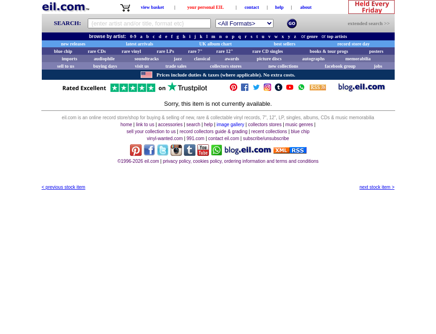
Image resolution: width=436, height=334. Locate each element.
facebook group (340, 66)
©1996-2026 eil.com (138, 161)
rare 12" (224, 51)
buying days (105, 66)
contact (252, 7)
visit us (142, 66)
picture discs (269, 58)
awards (232, 58)
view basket (152, 7)
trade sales (175, 66)
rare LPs (165, 51)
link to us (145, 124)
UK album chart (215, 43)
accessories (170, 124)
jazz (178, 58)
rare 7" (195, 51)
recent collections (269, 131)
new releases (73, 43)
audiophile (104, 58)
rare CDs (97, 51)
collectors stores (225, 66)
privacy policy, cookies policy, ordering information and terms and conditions (241, 161)
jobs (378, 66)
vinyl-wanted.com (164, 138)
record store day (354, 43)
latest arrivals (139, 43)
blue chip (63, 51)
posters (376, 51)
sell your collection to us (151, 131)
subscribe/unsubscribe (266, 138)
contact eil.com (223, 138)
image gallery (230, 124)
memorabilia (358, 58)
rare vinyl (131, 51)
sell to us (65, 66)
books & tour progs (329, 51)
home (126, 124)
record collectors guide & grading (213, 131)
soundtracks (147, 58)
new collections (283, 66)
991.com (195, 138)
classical (202, 58)
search (193, 124)
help (279, 7)
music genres (299, 124)
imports (69, 58)
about (306, 7)
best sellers (284, 43)
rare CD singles (268, 51)
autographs (313, 58)
